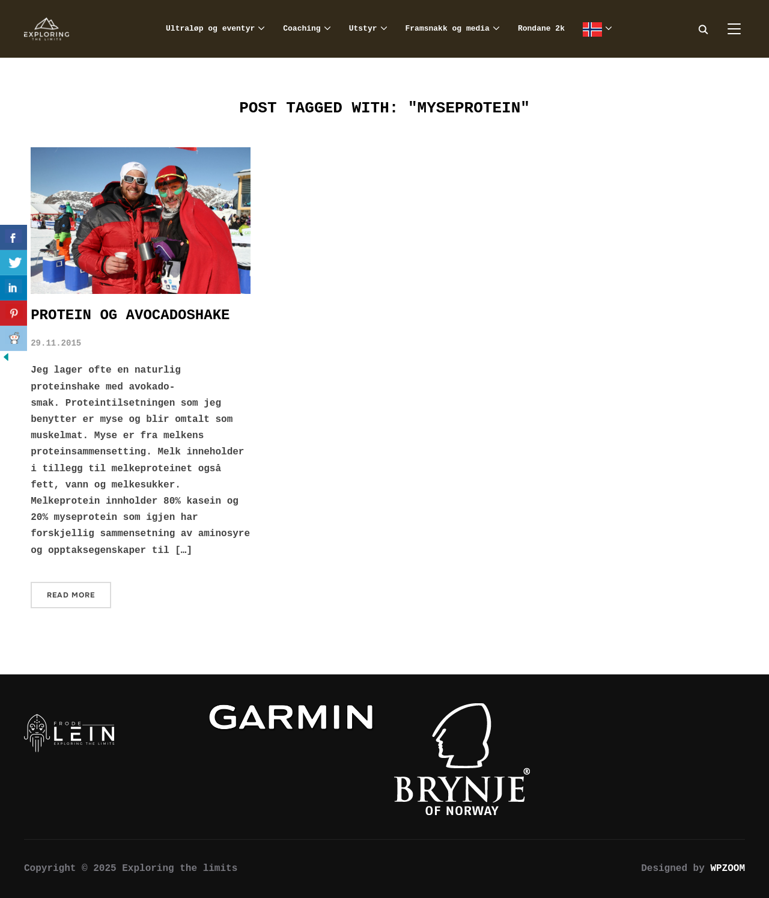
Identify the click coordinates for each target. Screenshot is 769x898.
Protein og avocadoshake (130, 315)
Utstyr (363, 28)
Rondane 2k (541, 28)
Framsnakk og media (448, 28)
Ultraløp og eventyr (210, 28)
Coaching (301, 28)
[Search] (703, 29)
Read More (71, 595)
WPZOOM (727, 868)
